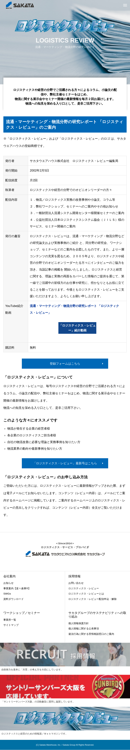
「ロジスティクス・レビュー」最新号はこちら (65, 463)
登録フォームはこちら (65, 363)
